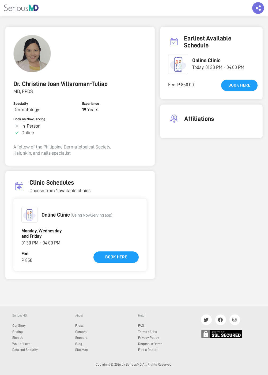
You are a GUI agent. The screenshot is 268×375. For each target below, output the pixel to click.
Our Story (19, 325)
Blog (78, 344)
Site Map (81, 349)
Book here (116, 257)
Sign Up (18, 337)
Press (79, 325)
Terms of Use (147, 331)
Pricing (17, 331)
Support (81, 337)
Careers (80, 331)
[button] (29, 215)
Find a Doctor (147, 349)
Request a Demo (150, 344)
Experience (90, 103)
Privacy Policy (148, 337)
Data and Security (25, 349)
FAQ (141, 325)
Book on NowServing (29, 119)
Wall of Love (21, 344)
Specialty (20, 103)
